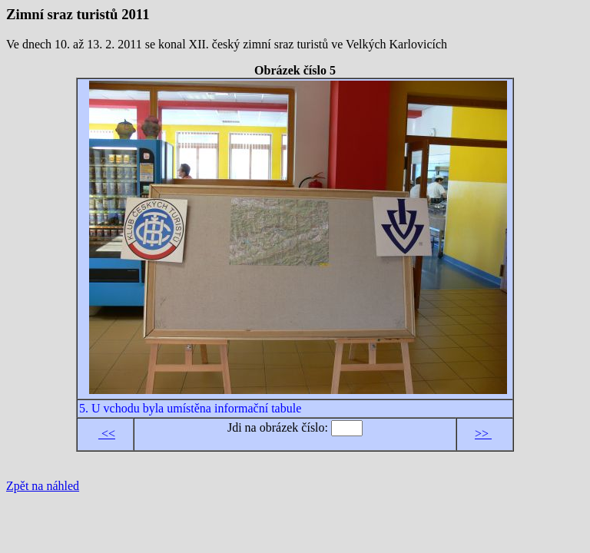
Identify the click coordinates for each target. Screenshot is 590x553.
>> (483, 433)
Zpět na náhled (42, 485)
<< (106, 433)
